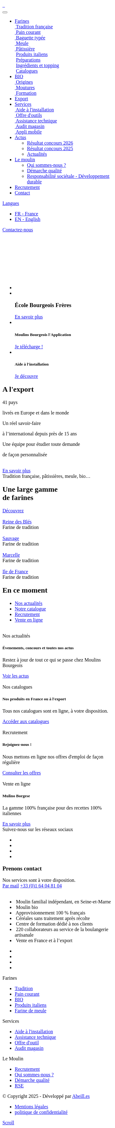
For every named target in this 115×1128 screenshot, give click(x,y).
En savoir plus (16, 470)
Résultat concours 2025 (50, 148)
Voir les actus (15, 675)
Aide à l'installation (34, 1031)
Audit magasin (29, 1048)
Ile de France (15, 571)
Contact (22, 192)
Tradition (24, 988)
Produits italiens (31, 1005)
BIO (19, 999)
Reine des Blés (17, 521)
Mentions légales (31, 1106)
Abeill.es (81, 1096)
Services (23, 104)
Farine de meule (30, 1010)
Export (21, 98)
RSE (19, 1085)
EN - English (27, 219)
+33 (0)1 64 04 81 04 (41, 885)
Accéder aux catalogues (25, 721)
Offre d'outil (27, 1042)
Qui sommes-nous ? (46, 165)
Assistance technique (35, 1037)
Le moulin (25, 159)
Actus (20, 137)
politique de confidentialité (41, 1112)
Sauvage (10, 538)
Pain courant (27, 994)
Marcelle (11, 555)
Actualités (37, 154)
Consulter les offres (21, 772)
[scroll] (8, 1122)
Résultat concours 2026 (50, 143)
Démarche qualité (44, 170)
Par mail (10, 885)
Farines (22, 21)
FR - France (26, 213)
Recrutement (27, 187)
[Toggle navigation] (4, 12)
